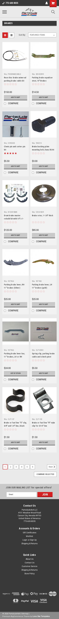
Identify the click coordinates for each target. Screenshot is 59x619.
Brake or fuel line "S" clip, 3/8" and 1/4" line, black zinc (15, 426)
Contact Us (29, 563)
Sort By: (22, 35)
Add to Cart (15, 97)
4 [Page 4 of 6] (21, 467)
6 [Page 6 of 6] (32, 467)
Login (24, 540)
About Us (30, 559)
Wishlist (29, 536)
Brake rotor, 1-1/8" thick (42, 215)
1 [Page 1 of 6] (5, 467)
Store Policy (29, 574)
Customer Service (29, 566)
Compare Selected (45, 474)
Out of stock (16, 373)
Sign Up (33, 540)
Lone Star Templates (41, 616)
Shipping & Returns (29, 543)
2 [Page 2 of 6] (10, 467)
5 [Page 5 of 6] (27, 467)
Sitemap (24, 614)
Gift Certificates (29, 533)
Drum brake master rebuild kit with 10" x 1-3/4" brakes (14, 218)
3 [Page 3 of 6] (16, 467)
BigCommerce (17, 616)
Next (52, 466)
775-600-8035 (10, 3)
